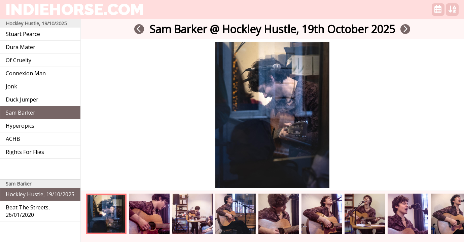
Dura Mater (20, 47)
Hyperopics (20, 125)
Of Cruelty (18, 60)
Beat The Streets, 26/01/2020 (28, 211)
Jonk (11, 86)
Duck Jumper (22, 99)
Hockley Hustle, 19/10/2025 (40, 194)
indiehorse (74, 9)
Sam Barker (20, 112)
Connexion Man (26, 73)
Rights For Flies (25, 152)
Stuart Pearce (23, 34)
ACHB (13, 139)
